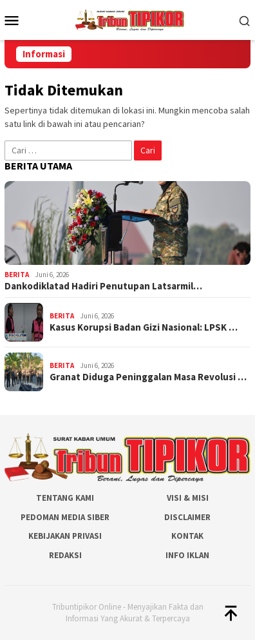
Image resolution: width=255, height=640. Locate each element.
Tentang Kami (65, 497)
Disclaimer (187, 517)
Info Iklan (187, 555)
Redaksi (65, 555)
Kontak (187, 535)
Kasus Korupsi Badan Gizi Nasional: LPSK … (144, 327)
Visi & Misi (188, 497)
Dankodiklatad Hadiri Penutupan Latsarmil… (103, 286)
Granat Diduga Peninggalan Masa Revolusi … (148, 377)
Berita (17, 274)
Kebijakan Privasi (65, 535)
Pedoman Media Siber (65, 517)
